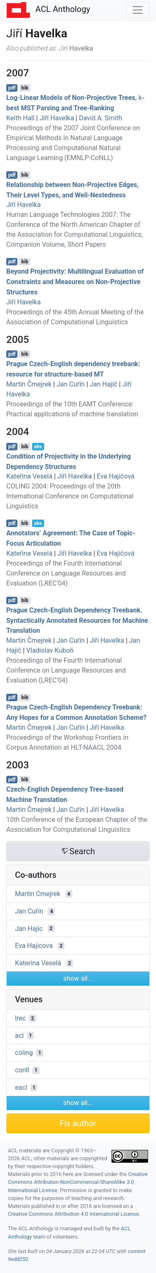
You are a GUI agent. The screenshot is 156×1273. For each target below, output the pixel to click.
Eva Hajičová (116, 476)
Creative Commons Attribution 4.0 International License (73, 1214)
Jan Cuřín (71, 384)
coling (24, 1053)
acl (19, 1035)
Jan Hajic (29, 928)
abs (38, 446)
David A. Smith (100, 118)
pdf (12, 88)
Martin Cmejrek (37, 894)
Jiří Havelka (57, 118)
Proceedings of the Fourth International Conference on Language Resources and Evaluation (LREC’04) (66, 573)
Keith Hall (20, 118)
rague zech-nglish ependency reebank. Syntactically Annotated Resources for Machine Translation (77, 620)
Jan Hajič (104, 384)
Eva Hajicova (34, 946)
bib (24, 88)
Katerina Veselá (38, 963)
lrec (20, 1018)
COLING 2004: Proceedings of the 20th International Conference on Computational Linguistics (70, 496)
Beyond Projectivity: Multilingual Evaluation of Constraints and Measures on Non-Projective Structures (75, 281)
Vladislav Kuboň (50, 650)
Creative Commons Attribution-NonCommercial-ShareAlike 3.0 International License (77, 1182)
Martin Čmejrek (29, 384)
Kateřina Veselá (29, 476)
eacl (21, 1087)
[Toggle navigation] (137, 10)
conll (22, 1070)
